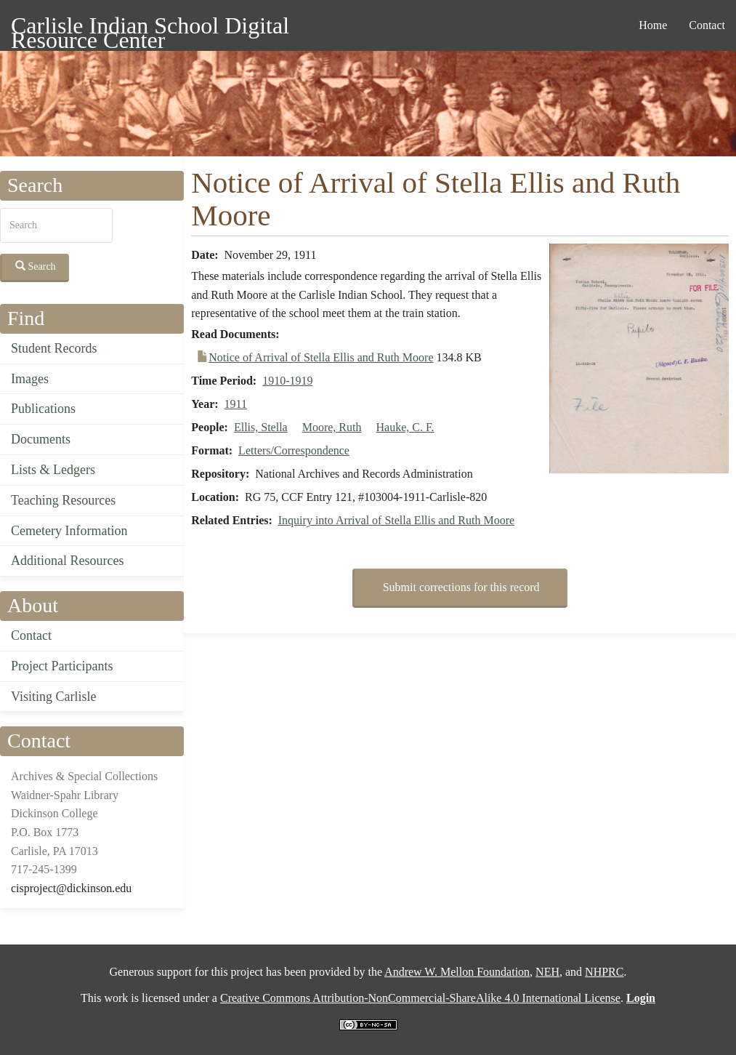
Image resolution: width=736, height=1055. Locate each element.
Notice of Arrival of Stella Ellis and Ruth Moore (321, 357)
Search (35, 266)
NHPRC (604, 972)
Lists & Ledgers (53, 469)
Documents (40, 439)
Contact (707, 25)
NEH (547, 972)
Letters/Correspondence (293, 450)
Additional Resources (67, 560)
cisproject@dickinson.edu (71, 888)
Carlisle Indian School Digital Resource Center (150, 28)
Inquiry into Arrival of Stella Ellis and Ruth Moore (396, 520)
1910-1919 (287, 380)
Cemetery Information (69, 531)
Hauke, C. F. (405, 427)
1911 (236, 404)
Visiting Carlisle (53, 696)
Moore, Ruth (332, 427)
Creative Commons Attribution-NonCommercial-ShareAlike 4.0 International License (420, 998)
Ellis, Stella (261, 427)
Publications (43, 408)
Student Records (54, 348)
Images (30, 379)
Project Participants (62, 666)
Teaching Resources (63, 500)
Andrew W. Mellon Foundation (457, 972)
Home (653, 25)
